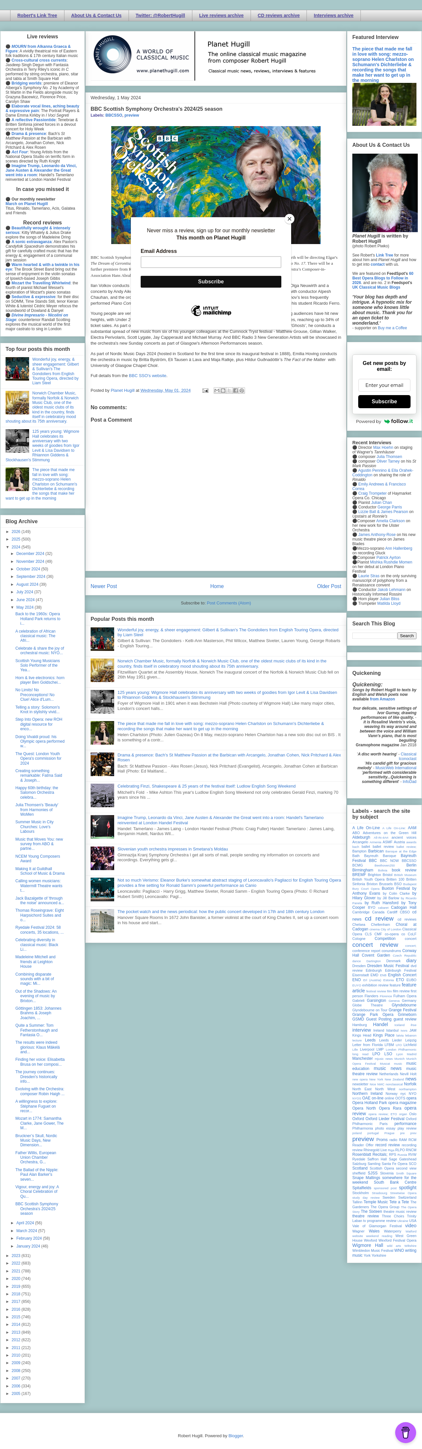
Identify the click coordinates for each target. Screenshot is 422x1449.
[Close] (289, 219)
